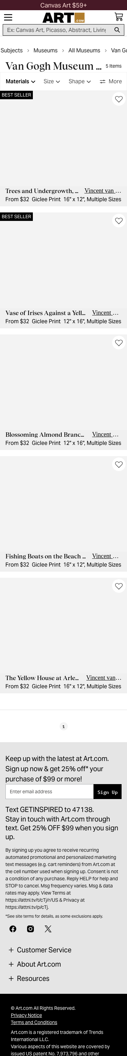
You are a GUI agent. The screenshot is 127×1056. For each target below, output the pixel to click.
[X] (48, 928)
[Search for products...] (57, 29)
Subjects (12, 50)
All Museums (84, 50)
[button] (63, 5)
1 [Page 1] (63, 726)
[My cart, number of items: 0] (118, 16)
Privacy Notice (26, 1015)
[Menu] (8, 17)
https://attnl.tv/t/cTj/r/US (31, 900)
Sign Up (108, 792)
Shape (81, 81)
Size (53, 81)
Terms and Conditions (34, 1022)
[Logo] (63, 18)
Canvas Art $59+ (63, 5)
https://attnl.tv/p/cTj (26, 907)
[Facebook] (12, 928)
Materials (21, 81)
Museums (46, 50)
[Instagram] (30, 928)
